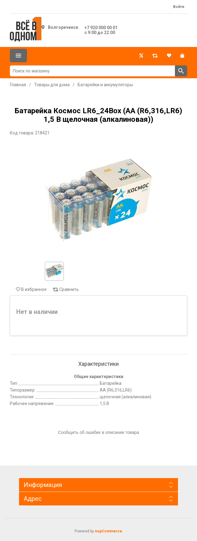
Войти (178, 7)
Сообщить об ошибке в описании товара (98, 432)
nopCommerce (108, 531)
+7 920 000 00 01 (101, 27)
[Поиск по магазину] (92, 70)
